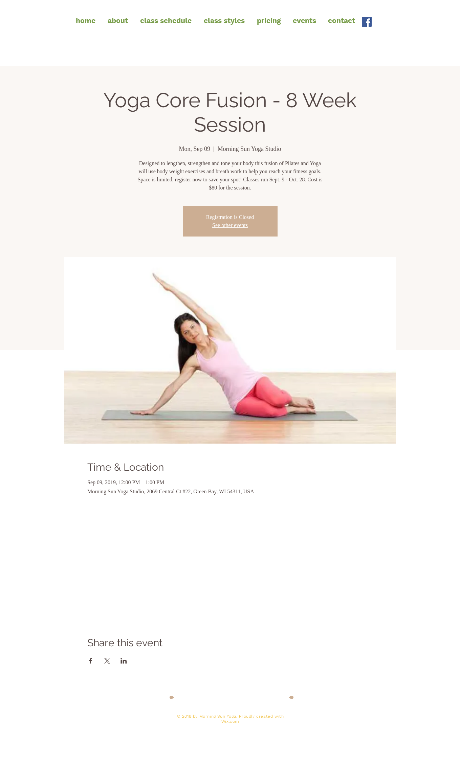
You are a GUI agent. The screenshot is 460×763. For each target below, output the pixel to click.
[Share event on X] (107, 661)
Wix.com (230, 721)
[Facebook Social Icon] (367, 22)
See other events (230, 225)
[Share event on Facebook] (90, 661)
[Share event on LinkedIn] (124, 661)
